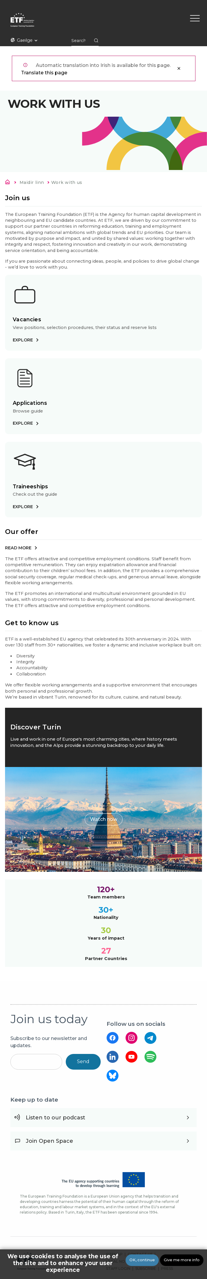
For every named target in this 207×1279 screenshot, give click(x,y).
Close (178, 68)
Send (83, 1061)
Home (9, 183)
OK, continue (142, 1260)
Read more (18, 548)
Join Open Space (49, 1141)
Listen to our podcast (55, 1117)
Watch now (103, 819)
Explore (23, 340)
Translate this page (44, 73)
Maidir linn (32, 182)
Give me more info (182, 1260)
